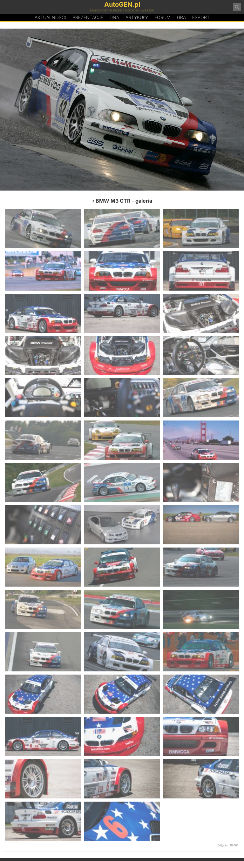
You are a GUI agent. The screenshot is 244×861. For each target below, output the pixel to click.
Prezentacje (87, 17)
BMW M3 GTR (113, 201)
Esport (201, 17)
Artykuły (136, 17)
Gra (181, 17)
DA (114, 17)
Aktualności (50, 17)
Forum (162, 17)
